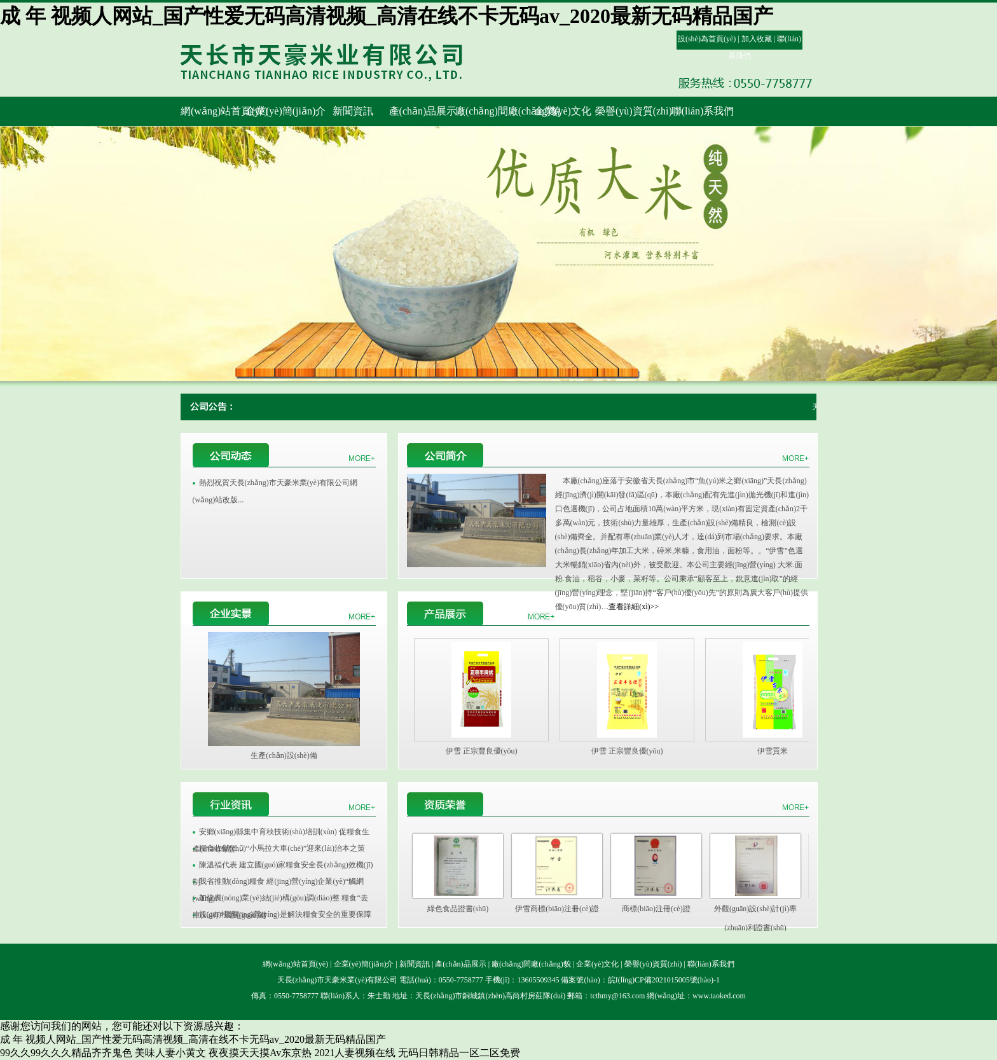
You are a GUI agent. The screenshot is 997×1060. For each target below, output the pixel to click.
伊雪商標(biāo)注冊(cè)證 (556, 908)
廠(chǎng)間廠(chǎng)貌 (531, 964)
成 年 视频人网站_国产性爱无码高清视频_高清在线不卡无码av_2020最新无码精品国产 (386, 15)
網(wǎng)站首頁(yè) (295, 964)
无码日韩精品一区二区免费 (459, 1052)
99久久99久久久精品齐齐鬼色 (66, 1052)
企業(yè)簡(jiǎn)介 (364, 964)
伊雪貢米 (772, 751)
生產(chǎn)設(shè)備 (284, 755)
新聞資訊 (414, 964)
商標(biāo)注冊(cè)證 (656, 908)
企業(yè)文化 (597, 964)
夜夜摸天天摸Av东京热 (260, 1052)
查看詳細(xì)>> (634, 606)
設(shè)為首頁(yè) (707, 38)
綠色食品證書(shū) (458, 908)
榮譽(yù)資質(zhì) (653, 964)
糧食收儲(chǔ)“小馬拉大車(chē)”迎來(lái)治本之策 (282, 848)
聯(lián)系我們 (710, 964)
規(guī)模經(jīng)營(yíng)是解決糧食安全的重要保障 (285, 914)
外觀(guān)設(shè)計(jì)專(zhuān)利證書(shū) (755, 911)
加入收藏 (756, 38)
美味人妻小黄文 (170, 1052)
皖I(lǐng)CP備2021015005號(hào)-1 (664, 979)
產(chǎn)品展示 (460, 964)
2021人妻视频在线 (354, 1052)
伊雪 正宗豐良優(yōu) (482, 751)
